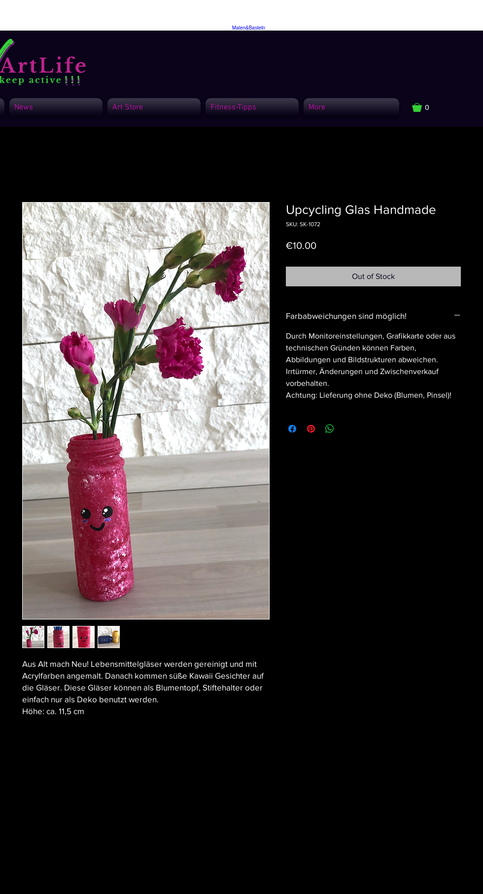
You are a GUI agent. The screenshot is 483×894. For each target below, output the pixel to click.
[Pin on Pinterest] (311, 429)
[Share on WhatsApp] (330, 429)
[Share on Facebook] (292, 429)
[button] (425, 107)
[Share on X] (348, 429)
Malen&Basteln (248, 28)
